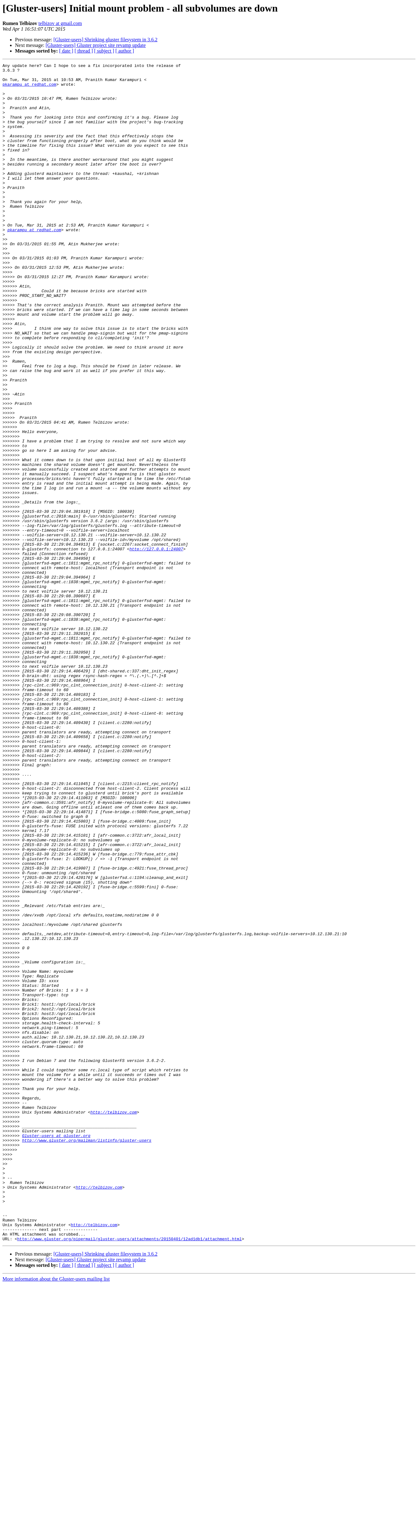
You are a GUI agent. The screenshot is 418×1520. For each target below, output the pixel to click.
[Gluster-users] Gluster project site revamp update (96, 45)
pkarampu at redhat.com (29, 89)
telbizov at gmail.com (60, 23)
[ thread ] (83, 51)
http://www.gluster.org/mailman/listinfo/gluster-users (86, 1356)
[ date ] (66, 51)
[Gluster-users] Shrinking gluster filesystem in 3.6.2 (106, 39)
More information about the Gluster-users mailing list (56, 1514)
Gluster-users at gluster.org (56, 1350)
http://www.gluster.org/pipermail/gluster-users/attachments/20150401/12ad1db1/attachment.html (129, 1474)
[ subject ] (104, 51)
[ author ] (124, 51)
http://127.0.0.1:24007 (156, 646)
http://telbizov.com (113, 1322)
